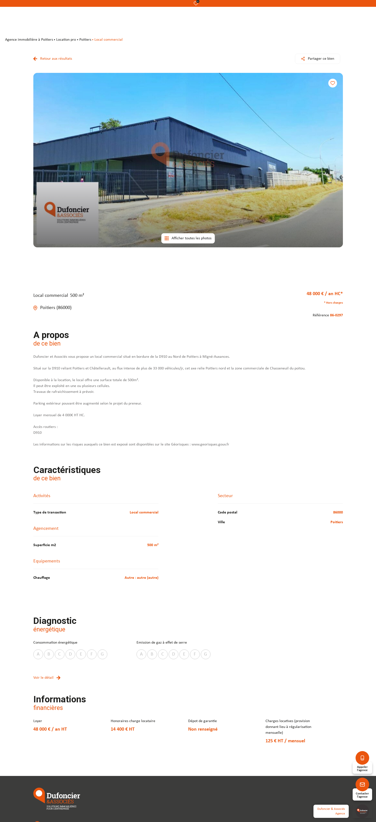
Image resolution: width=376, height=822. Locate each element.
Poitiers (85, 40)
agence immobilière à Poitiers (29, 40)
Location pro (66, 40)
